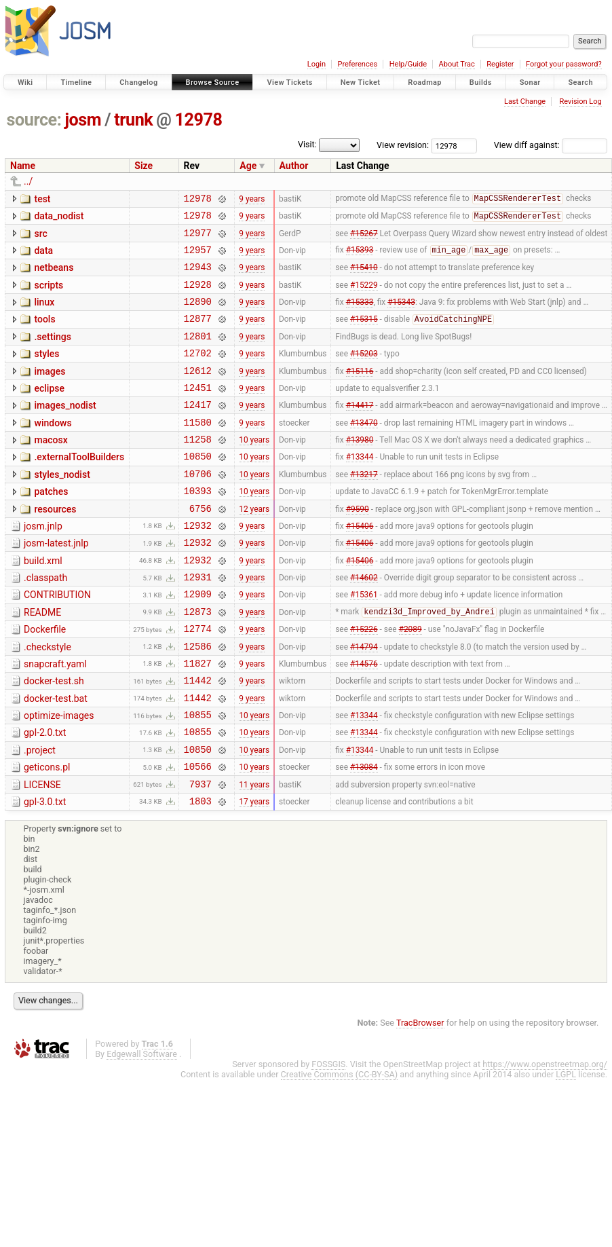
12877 (198, 334)
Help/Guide (408, 64)
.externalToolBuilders (79, 487)
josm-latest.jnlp (56, 583)
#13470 (364, 450)
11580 (198, 450)
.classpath (45, 622)
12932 (198, 565)
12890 (198, 315)
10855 (198, 777)
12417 (198, 430)
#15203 (364, 373)
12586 (198, 700)
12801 (198, 354)
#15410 (364, 277)
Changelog (138, 82)
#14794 (364, 700)
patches (51, 526)
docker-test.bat (56, 757)
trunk (133, 120)
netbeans (53, 275)
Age (248, 165)
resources (55, 545)
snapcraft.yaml (55, 718)
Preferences (357, 64)
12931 (198, 623)
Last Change (525, 101)
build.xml (43, 603)
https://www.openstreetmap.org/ (544, 1137)
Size (143, 165)
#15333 (360, 315)
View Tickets (289, 82)
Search (580, 82)
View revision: (403, 145)
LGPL (566, 1147)
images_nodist (65, 429)
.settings (52, 353)
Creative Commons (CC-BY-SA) (339, 1147)
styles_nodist (62, 507)
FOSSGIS (328, 1137)
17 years (254, 873)
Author (294, 165)
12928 (198, 296)
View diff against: (550, 145)
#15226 (364, 681)
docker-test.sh (54, 737)
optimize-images (59, 776)
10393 (198, 527)
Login (316, 64)
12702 (198, 373)
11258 (198, 469)
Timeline (76, 82)
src (40, 237)
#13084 (364, 835)
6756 (200, 546)
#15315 (364, 335)
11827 (198, 719)
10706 (198, 508)
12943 (198, 276)
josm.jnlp (43, 564)
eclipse (49, 410)
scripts (48, 295)
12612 (198, 392)
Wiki (25, 82)
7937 (200, 855)
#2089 (410, 681)
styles (46, 372)
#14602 (364, 624)
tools (44, 333)
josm (82, 120)
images (49, 391)
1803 (200, 874)
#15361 (364, 643)
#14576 (364, 719)
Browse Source (213, 82)
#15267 (364, 238)
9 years (252, 199)
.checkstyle (47, 699)
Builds (481, 82)
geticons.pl (47, 834)
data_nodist (58, 217)
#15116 (360, 392)
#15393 (360, 258)
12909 (198, 642)
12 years (254, 546)
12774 (198, 681)
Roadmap (425, 82)
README (42, 661)
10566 (198, 835)
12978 (199, 120)
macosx (50, 468)
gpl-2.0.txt (45, 795)
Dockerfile (45, 680)
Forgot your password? (564, 64)
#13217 (364, 508)
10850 (198, 488)
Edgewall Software (142, 1127)
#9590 (357, 546)
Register (500, 64)
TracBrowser (420, 1096)
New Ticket (361, 82)
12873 (198, 662)
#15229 (364, 296)
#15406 (360, 565)
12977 (198, 238)
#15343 (401, 315)
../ (28, 181)
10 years (254, 469)
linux (44, 314)
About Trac (457, 64)
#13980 (360, 469)
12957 (198, 257)
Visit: (307, 144)
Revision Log (580, 101)
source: (34, 120)
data (43, 256)
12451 (198, 411)
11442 (198, 738)
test (42, 198)
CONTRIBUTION (57, 641)
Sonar (530, 82)
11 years (254, 854)
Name (22, 165)
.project (40, 815)
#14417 (360, 431)
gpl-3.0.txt (45, 873)
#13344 (360, 489)
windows (52, 449)
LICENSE (42, 854)
